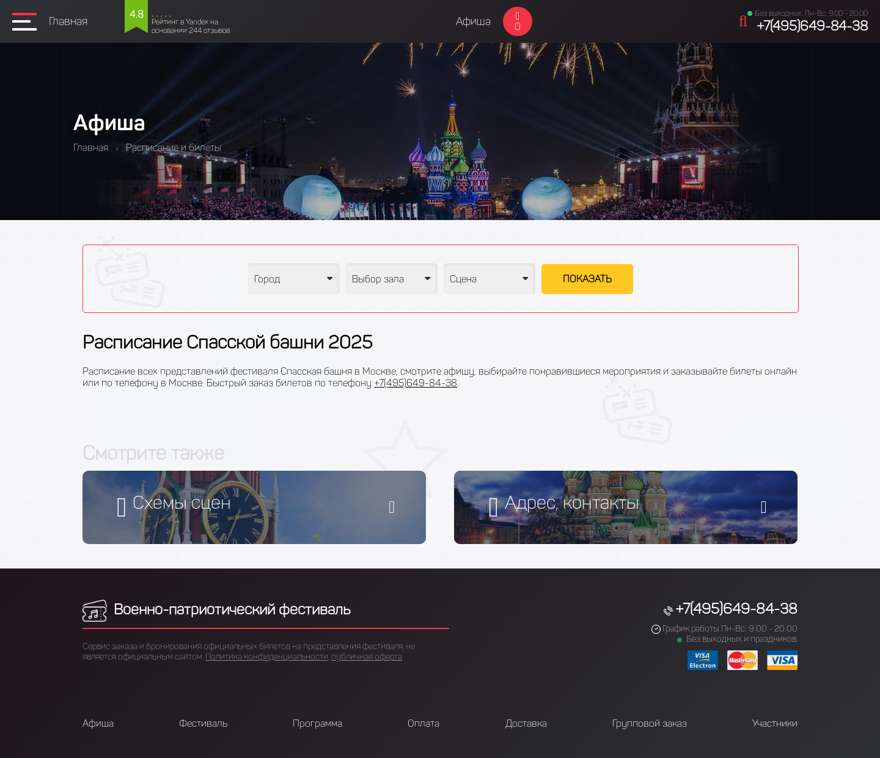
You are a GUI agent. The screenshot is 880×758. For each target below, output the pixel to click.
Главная (68, 21)
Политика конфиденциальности (266, 657)
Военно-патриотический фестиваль (216, 609)
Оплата (423, 723)
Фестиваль (203, 723)
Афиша (473, 21)
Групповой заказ (649, 723)
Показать (587, 279)
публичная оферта (366, 657)
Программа (317, 723)
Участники (775, 723)
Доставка (526, 723)
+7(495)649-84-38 (812, 26)
